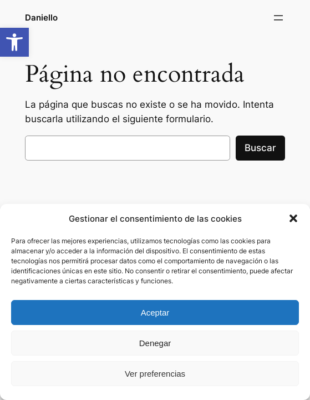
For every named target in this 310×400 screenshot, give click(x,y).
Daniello (41, 17)
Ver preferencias (155, 373)
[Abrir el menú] (278, 17)
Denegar (155, 343)
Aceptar (155, 312)
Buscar (260, 147)
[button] (14, 42)
